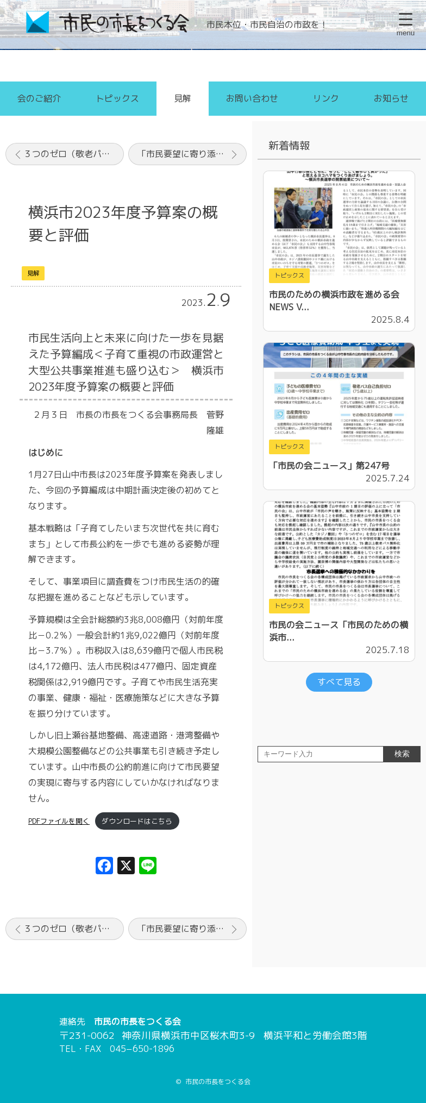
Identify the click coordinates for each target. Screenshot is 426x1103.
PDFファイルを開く (59, 821)
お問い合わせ (252, 98)
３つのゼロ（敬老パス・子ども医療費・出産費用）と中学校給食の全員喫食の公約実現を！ (73, 154)
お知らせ (391, 98)
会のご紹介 (39, 98)
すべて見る (339, 682)
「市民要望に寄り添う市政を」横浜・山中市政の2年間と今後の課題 (192, 154)
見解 (182, 98)
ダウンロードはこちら (137, 821)
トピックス (117, 98)
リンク (326, 98)
